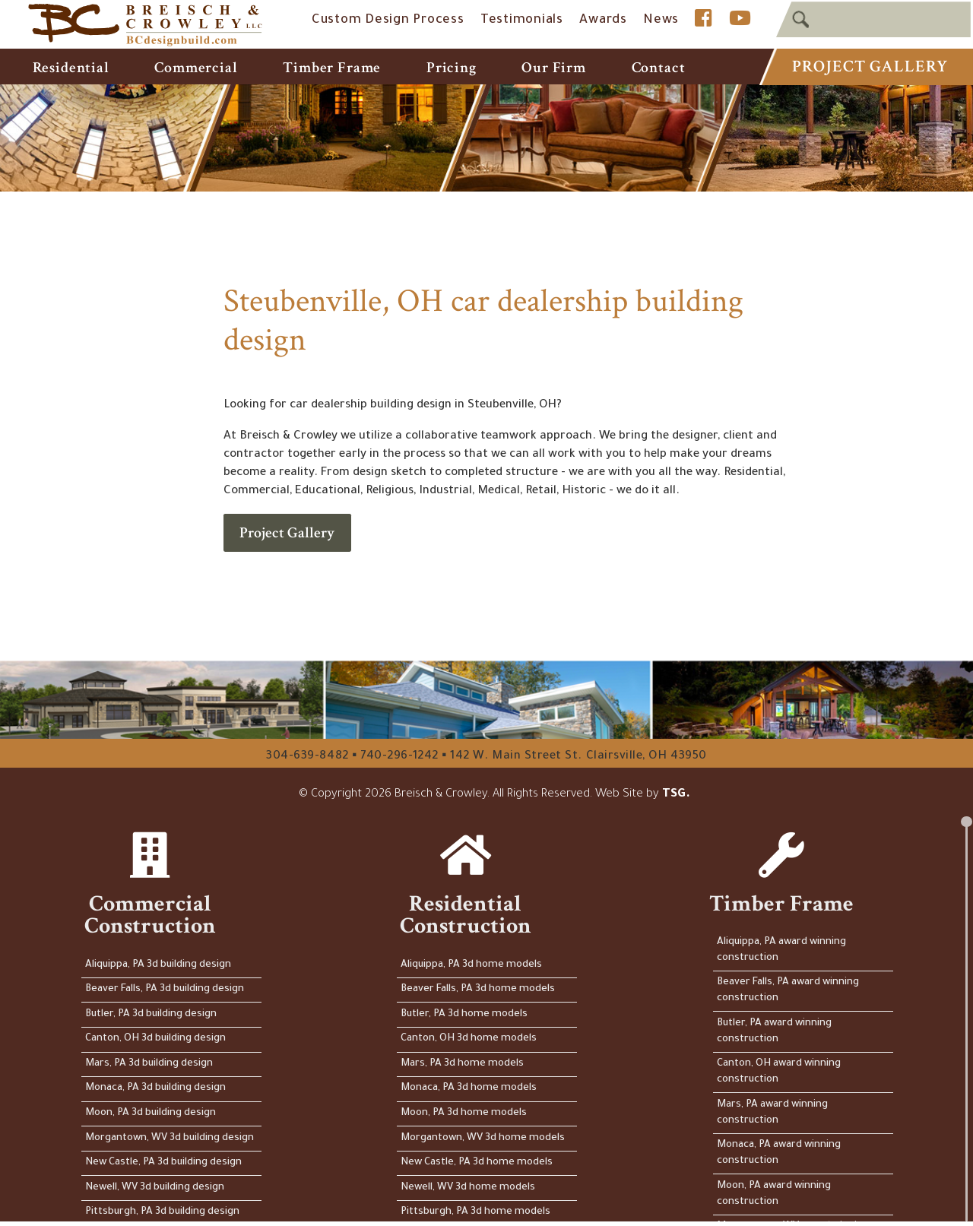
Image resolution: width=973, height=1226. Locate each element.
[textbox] (873, 19)
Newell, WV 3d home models (468, 1187)
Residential (71, 68)
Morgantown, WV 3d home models (483, 1138)
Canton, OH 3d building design (155, 1038)
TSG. (676, 794)
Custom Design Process (388, 21)
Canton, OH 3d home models (469, 1038)
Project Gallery (869, 66)
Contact (659, 68)
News (661, 21)
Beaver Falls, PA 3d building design (164, 989)
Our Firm (553, 68)
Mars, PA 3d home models (463, 1063)
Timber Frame (332, 68)
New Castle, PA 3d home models (477, 1162)
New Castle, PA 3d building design (163, 1162)
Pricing (451, 68)
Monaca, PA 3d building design (155, 1088)
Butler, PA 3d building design (151, 1014)
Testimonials (521, 21)
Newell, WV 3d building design (154, 1187)
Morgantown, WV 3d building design (169, 1138)
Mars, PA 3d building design (149, 1063)
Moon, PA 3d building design (150, 1113)
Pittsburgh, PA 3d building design (162, 1212)
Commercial (195, 68)
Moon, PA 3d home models (464, 1113)
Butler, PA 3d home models (464, 1014)
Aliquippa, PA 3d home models (472, 965)
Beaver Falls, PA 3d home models (478, 989)
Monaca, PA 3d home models (469, 1088)
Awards (603, 21)
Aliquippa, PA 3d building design (158, 965)
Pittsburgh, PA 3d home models (476, 1212)
